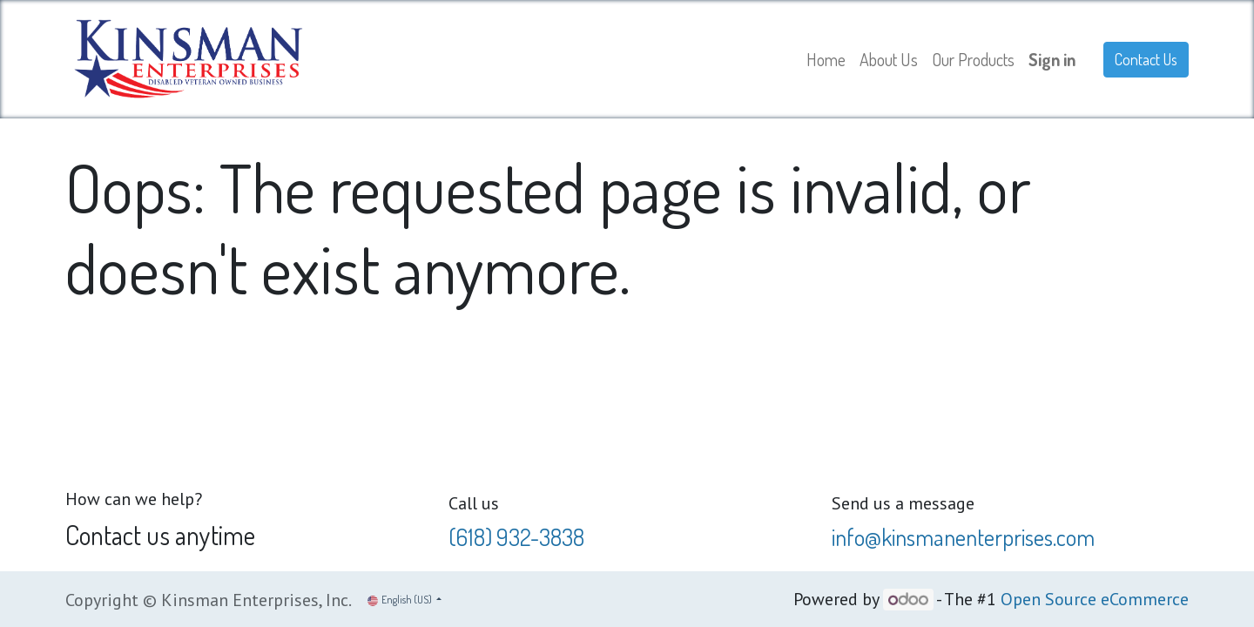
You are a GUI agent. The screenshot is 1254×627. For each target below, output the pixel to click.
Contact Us (1146, 59)
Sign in (1051, 59)
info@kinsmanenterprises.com (963, 536)
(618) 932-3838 (516, 536)
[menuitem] (826, 59)
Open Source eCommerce (1095, 599)
